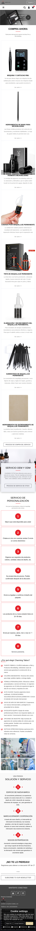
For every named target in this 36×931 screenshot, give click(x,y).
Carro (34, 6)
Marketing (31, 927)
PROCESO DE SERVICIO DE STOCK (18, 486)
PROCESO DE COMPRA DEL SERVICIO (18, 444)
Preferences (23, 927)
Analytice (14, 927)
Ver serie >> (18, 87)
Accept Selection (19, 923)
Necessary (6, 927)
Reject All (8, 923)
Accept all (29, 923)
